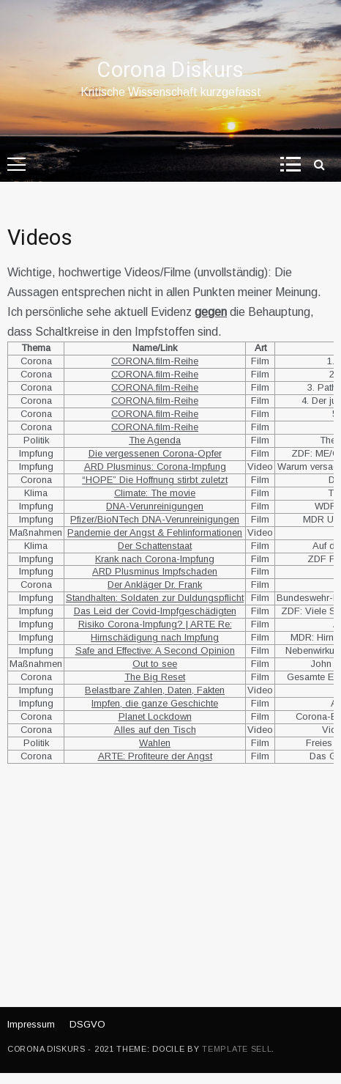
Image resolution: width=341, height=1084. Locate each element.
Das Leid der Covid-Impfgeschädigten (155, 610)
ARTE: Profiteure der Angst (155, 756)
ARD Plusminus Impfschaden (154, 571)
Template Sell (236, 1048)
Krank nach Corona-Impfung (154, 558)
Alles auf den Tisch (155, 729)
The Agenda (155, 440)
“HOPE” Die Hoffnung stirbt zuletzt (155, 479)
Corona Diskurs (170, 70)
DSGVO (87, 1024)
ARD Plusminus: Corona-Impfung (155, 466)
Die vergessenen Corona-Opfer (155, 453)
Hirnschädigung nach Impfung (155, 637)
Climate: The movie (154, 492)
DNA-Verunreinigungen (154, 506)
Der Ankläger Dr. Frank (155, 584)
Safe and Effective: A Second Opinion (155, 650)
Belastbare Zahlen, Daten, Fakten (155, 690)
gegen (211, 312)
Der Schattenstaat (155, 545)
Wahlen (154, 742)
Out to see (154, 663)
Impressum (31, 1024)
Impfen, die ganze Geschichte (154, 703)
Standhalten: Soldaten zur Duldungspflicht (155, 597)
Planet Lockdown (155, 716)
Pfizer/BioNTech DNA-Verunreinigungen (154, 519)
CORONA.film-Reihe (154, 360)
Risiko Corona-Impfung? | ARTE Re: (155, 624)
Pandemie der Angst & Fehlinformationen (154, 532)
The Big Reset (154, 676)
